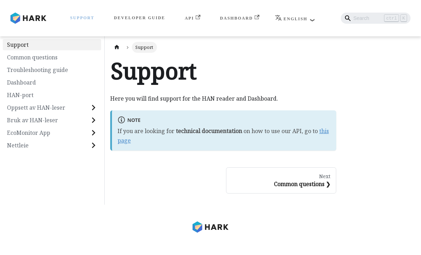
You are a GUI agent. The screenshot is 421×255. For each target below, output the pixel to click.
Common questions (32, 57)
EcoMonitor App (28, 133)
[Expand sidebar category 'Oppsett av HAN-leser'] (93, 107)
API (193, 18)
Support (82, 17)
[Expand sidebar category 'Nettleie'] (93, 145)
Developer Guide (139, 17)
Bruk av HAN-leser (32, 120)
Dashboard (240, 18)
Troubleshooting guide (37, 70)
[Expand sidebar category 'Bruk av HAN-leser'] (93, 120)
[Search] (376, 18)
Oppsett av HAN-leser (36, 107)
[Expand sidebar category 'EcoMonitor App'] (93, 132)
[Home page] (116, 47)
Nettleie (18, 145)
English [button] (291, 18)
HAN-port (20, 95)
